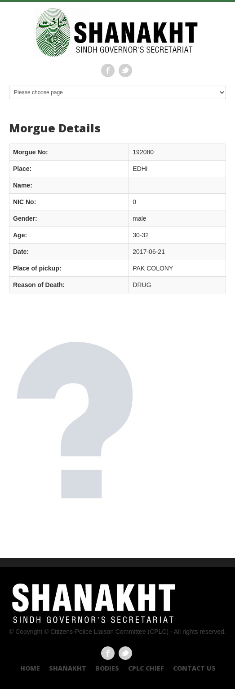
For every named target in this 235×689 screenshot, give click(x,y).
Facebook (108, 70)
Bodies (107, 668)
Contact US (194, 668)
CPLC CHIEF (146, 668)
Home (30, 668)
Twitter (125, 70)
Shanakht (67, 668)
